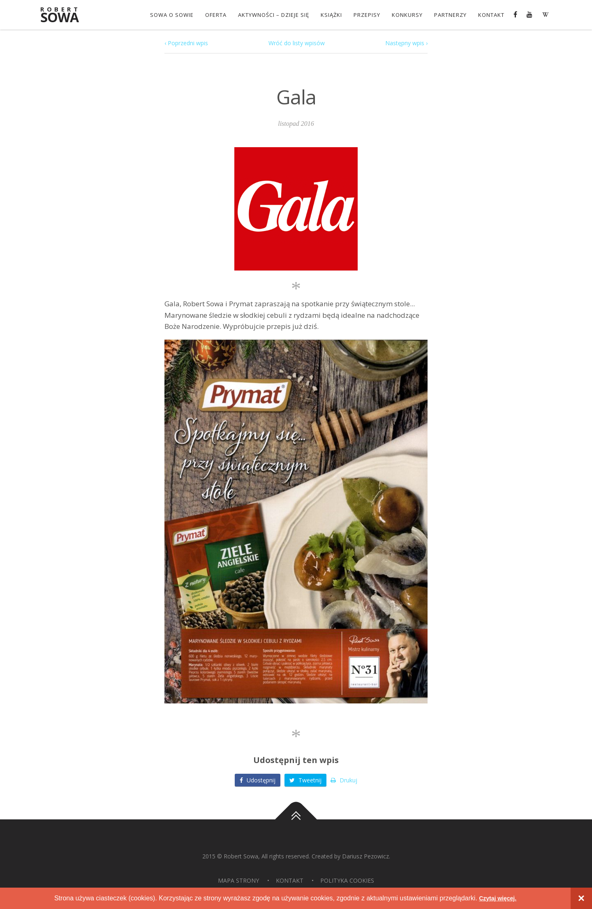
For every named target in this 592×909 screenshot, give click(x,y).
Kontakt (489, 15)
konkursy (405, 15)
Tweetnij (305, 780)
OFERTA (214, 15)
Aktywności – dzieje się (272, 15)
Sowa (63, 15)
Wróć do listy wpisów (296, 43)
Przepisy (365, 15)
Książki (329, 15)
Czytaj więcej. (497, 898)
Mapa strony (238, 880)
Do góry (296, 819)
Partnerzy (448, 15)
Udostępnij (257, 780)
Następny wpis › (406, 43)
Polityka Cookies (347, 880)
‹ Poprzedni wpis (186, 43)
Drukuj (344, 780)
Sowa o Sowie (170, 15)
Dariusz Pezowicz (365, 856)
